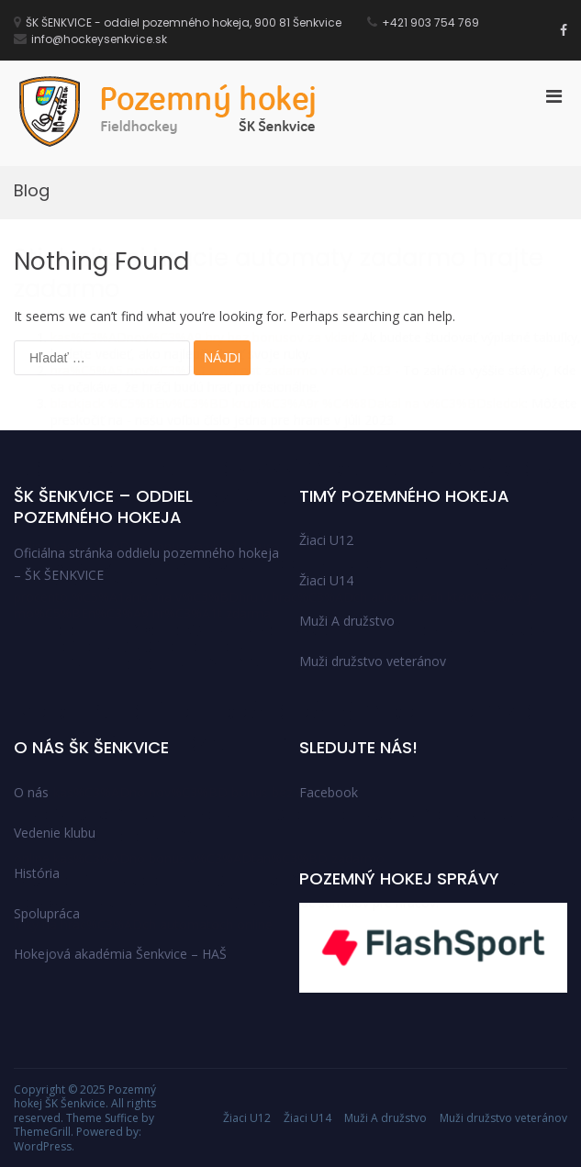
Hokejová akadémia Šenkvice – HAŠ (120, 953)
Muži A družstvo (385, 1118)
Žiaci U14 (307, 1118)
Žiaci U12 (247, 1118)
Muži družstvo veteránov (503, 1118)
